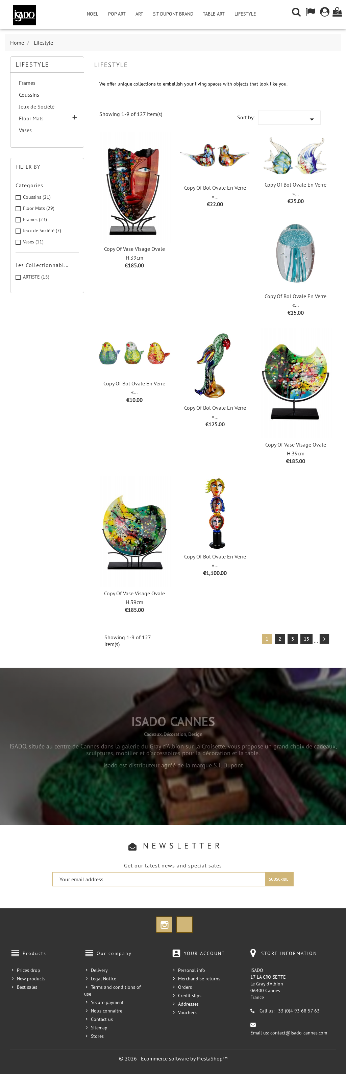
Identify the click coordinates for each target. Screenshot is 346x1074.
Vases (25, 130)
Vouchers (187, 1012)
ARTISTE (36, 277)
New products (31, 979)
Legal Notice (103, 979)
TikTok (184, 924)
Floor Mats (31, 118)
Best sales (27, 987)
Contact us (102, 1019)
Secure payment (107, 1002)
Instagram (164, 924)
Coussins (29, 94)
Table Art (214, 14)
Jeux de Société (36, 106)
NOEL (92, 14)
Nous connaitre (106, 1011)
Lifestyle (245, 14)
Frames (27, 82)
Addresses (188, 1004)
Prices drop (28, 970)
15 (306, 639)
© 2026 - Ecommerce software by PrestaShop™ (173, 1058)
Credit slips (189, 996)
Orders (185, 987)
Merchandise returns (199, 979)
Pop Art (117, 14)
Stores (97, 1036)
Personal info (191, 970)
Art (139, 14)
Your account (204, 953)
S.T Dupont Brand (173, 14)
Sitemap (99, 1028)
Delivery (99, 970)
